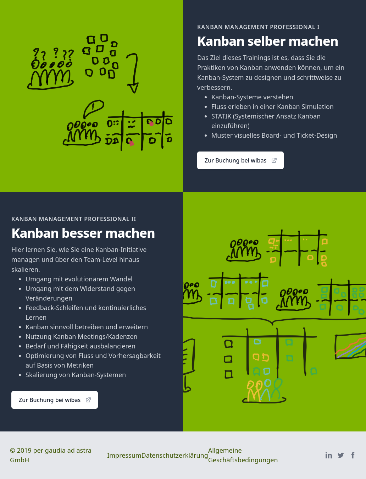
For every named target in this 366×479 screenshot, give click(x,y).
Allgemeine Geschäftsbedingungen (243, 455)
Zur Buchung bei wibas (241, 160)
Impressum (124, 455)
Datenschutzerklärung (175, 455)
